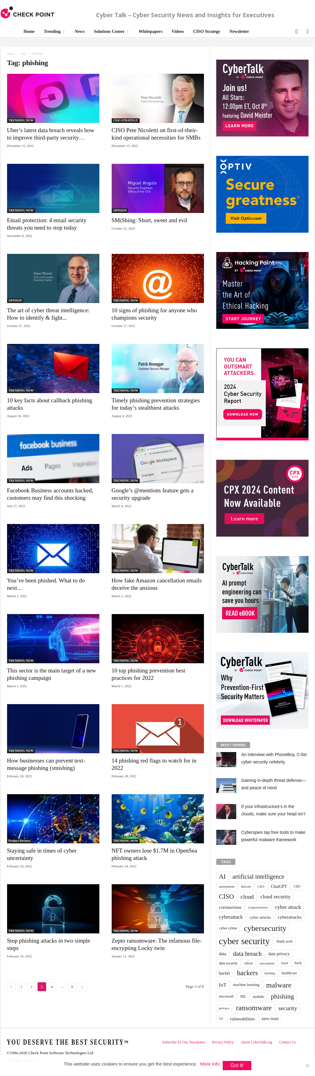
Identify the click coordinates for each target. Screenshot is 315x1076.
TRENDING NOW (21, 120)
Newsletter (239, 31)
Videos (178, 31)
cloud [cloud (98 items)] (247, 896)
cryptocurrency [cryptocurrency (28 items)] (258, 907)
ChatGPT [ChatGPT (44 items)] (279, 886)
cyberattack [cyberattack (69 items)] (231, 917)
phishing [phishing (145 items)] (282, 996)
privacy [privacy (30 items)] (224, 1008)
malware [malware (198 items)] (279, 985)
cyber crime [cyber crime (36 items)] (228, 928)
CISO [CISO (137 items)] (226, 896)
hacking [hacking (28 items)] (270, 973)
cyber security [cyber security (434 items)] (244, 941)
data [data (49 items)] (222, 953)
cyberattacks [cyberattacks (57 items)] (290, 917)
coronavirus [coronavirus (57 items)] (230, 907)
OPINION (120, 210)
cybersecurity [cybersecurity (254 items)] (265, 928)
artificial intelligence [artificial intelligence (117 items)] (258, 876)
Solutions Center (111, 31)
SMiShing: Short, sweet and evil (149, 220)
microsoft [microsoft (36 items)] (226, 996)
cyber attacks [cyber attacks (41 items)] (260, 917)
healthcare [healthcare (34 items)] (289, 973)
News (80, 31)
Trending (54, 31)
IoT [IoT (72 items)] (223, 985)
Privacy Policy (222, 1042)
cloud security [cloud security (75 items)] (276, 896)
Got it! (237, 1065)
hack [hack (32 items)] (298, 963)
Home (29, 31)
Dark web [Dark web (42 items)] (284, 941)
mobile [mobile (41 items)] (258, 996)
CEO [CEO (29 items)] (260, 886)
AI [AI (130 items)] (222, 876)
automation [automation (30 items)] (227, 886)
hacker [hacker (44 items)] (224, 973)
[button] (296, 30)
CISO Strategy (206, 31)
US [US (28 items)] (221, 1018)
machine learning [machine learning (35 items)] (246, 985)
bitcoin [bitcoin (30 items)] (246, 886)
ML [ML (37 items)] (243, 996)
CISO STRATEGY (125, 120)
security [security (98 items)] (287, 1008)
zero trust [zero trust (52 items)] (270, 1018)
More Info (210, 1063)
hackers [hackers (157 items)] (247, 973)
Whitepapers (150, 31)
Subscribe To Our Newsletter (183, 1042)
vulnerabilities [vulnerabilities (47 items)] (242, 1018)
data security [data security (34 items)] (228, 963)
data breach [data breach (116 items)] (247, 953)
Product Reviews (20, 840)
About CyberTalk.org (256, 1042)
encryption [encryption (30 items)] (267, 963)
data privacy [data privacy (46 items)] (278, 953)
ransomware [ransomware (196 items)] (254, 1008)
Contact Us (287, 1042)
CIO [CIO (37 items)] (296, 886)
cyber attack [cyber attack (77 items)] (288, 907)
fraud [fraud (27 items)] (284, 963)
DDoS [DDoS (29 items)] (248, 963)
